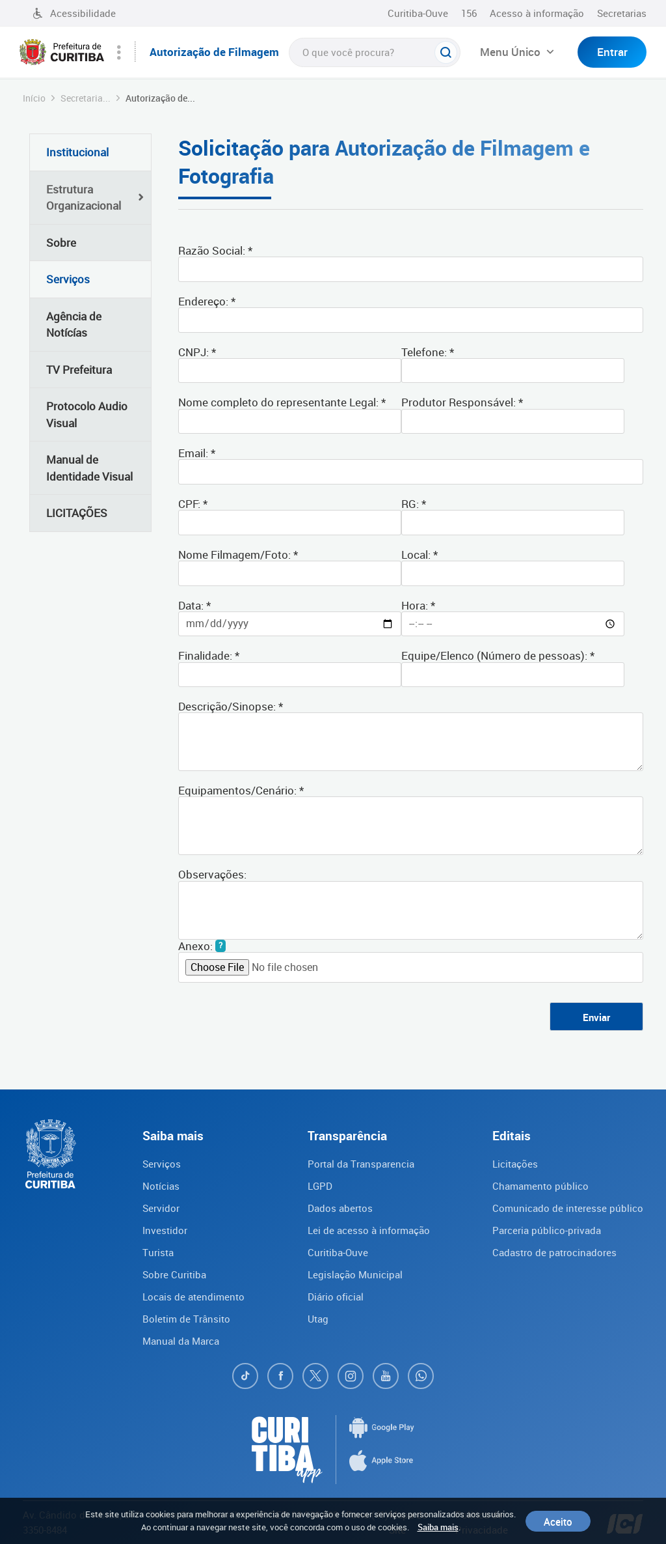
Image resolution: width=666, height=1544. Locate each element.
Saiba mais (438, 1527)
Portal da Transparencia (361, 1163)
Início (34, 98)
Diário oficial (336, 1296)
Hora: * (418, 604)
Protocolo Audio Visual (86, 414)
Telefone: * (427, 351)
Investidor (164, 1230)
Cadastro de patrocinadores (554, 1252)
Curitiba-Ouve (418, 13)
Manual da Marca (180, 1340)
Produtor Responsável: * (462, 401)
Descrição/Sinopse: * (230, 705)
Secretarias (621, 13)
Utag (318, 1318)
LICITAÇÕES (76, 512)
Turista (158, 1252)
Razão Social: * (215, 250)
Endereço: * (206, 300)
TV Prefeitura (79, 369)
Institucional (77, 152)
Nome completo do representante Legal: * (282, 401)
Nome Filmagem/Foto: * (238, 554)
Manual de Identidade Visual (89, 468)
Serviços (68, 279)
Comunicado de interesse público (567, 1207)
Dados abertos (340, 1207)
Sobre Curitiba (174, 1274)
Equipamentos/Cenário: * (241, 789)
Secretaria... (85, 98)
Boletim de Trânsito (186, 1318)
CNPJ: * (197, 351)
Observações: (212, 873)
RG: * (413, 503)
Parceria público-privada (546, 1230)
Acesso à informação (537, 13)
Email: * (196, 452)
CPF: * (192, 503)
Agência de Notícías (73, 325)
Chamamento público (540, 1185)
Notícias (161, 1185)
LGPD (320, 1185)
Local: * (419, 554)
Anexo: (195, 946)
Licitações (515, 1163)
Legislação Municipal (355, 1274)
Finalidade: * (208, 655)
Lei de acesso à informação (369, 1230)
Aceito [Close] (558, 1521)
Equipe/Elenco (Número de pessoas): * (497, 655)
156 (469, 13)
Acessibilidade (74, 13)
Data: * (194, 604)
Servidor (161, 1207)
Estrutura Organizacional (83, 198)
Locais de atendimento (193, 1296)
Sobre (61, 242)
